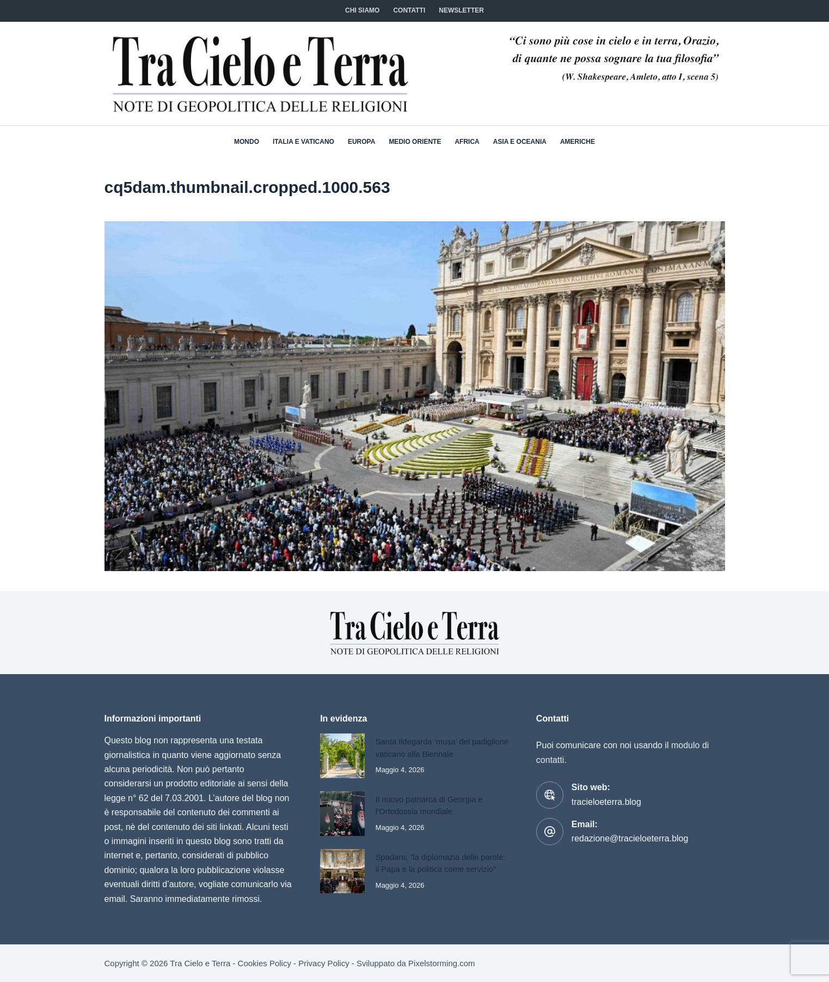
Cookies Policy (264, 963)
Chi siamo (362, 10)
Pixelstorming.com (441, 963)
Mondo (246, 142)
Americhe (577, 142)
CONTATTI (409, 10)
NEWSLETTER (461, 10)
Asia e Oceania (519, 142)
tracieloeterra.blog (606, 802)
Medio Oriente (415, 142)
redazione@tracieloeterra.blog (630, 838)
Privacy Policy (323, 963)
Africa (467, 142)
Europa (361, 142)
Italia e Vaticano (303, 142)
